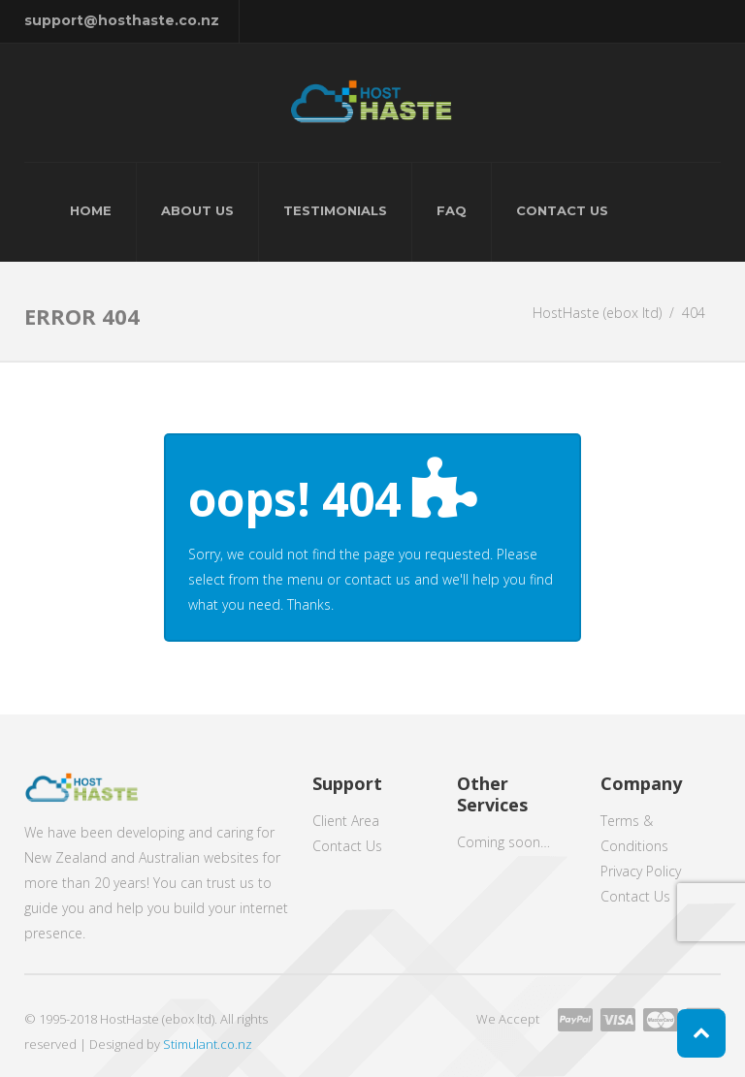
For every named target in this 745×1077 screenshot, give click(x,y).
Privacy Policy (640, 871)
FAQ (452, 210)
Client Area (345, 820)
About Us (197, 210)
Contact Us (562, 210)
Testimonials (335, 210)
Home (91, 210)
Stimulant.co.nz (207, 1044)
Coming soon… (503, 842)
